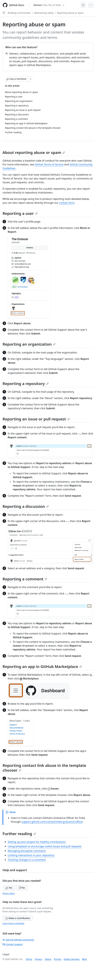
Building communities (19, 12)
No (22, 887)
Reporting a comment (25, 579)
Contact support (13, 944)
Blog (84, 959)
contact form (66, 202)
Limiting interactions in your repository (31, 855)
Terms (29, 959)
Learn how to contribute (13, 923)
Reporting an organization (29, 344)
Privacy (38, 959)
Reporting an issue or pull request (36, 419)
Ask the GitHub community (18, 939)
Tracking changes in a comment (27, 859)
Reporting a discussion (26, 506)
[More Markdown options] (30, 79)
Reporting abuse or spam (70, 12)
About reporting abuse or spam (34, 152)
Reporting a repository (26, 383)
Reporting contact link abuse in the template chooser (44, 768)
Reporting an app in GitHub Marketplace (42, 666)
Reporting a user (20, 213)
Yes (9, 887)
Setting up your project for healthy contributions (37, 842)
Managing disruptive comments (27, 850)
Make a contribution (17, 918)
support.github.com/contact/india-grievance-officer (52, 821)
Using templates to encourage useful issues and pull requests (44, 846)
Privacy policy (9, 893)
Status (48, 959)
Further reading (19, 833)
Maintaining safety (44, 12)
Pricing (57, 959)
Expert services (72, 959)
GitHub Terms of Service (49, 164)
